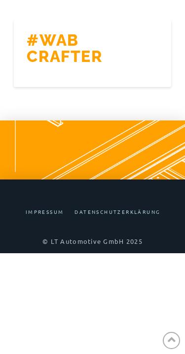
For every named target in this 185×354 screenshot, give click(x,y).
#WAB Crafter (64, 48)
